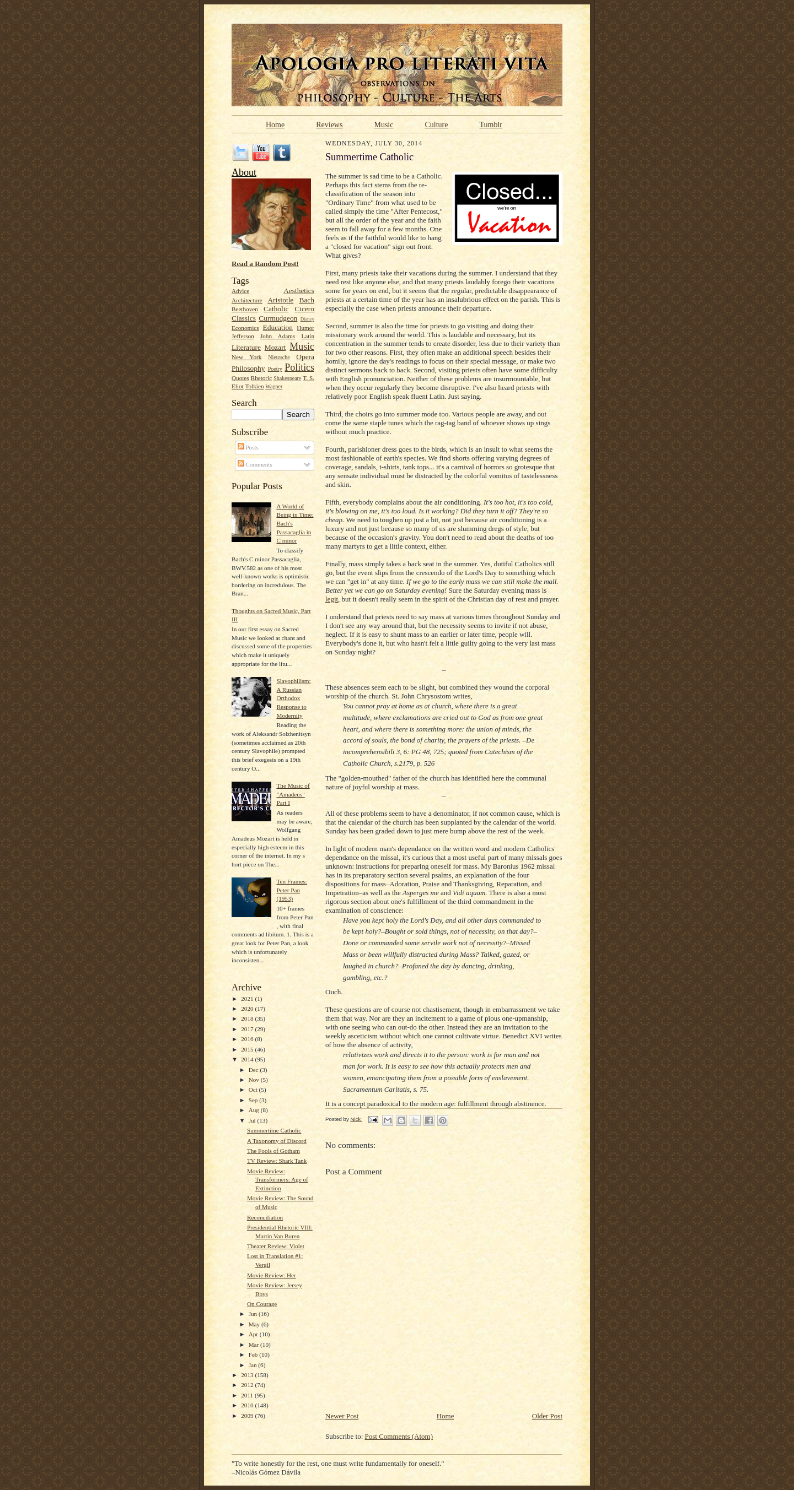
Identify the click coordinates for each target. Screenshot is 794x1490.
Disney (307, 319)
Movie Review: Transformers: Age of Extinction (277, 1179)
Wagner (273, 386)
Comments (255, 464)
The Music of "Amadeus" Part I (292, 794)
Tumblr (490, 124)
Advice (240, 291)
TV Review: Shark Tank (277, 1160)
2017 (248, 1029)
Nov (255, 1079)
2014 (248, 1059)
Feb (254, 1354)
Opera (305, 357)
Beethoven (245, 309)
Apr (254, 1334)
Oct (254, 1089)
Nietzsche (279, 357)
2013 (248, 1375)
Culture (436, 124)
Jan (254, 1365)
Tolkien (254, 386)
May (255, 1324)
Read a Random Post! (265, 263)
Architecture (247, 300)
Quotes (240, 378)
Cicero (304, 309)
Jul (253, 1120)
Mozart (275, 347)
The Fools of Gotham (273, 1150)
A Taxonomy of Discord (277, 1140)
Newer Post (341, 1416)
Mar (254, 1344)
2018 (248, 1018)
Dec (254, 1069)
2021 (248, 998)
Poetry (275, 369)
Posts (248, 447)
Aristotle (280, 300)
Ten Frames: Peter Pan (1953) (291, 890)
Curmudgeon (278, 318)
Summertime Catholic (274, 1130)
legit (331, 599)
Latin (307, 336)
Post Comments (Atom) (399, 1436)
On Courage (262, 1304)
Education (278, 327)
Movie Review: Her (271, 1275)
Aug (255, 1110)
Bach (306, 300)
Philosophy (248, 368)
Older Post (547, 1416)
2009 (248, 1415)
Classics (244, 318)
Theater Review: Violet (275, 1246)
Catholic (276, 309)
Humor (305, 327)
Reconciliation (265, 1217)
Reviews (329, 124)
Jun (254, 1313)
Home (275, 124)
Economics (245, 327)
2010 (248, 1405)
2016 (248, 1039)
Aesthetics (298, 290)
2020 (248, 1008)
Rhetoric (261, 378)
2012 (248, 1384)
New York (246, 357)
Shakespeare (287, 378)
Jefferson (243, 336)
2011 (248, 1395)
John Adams (277, 336)
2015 (248, 1049)
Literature (246, 347)
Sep (254, 1100)
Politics (299, 367)
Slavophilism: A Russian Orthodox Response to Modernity (293, 698)
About (244, 172)
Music (383, 124)
